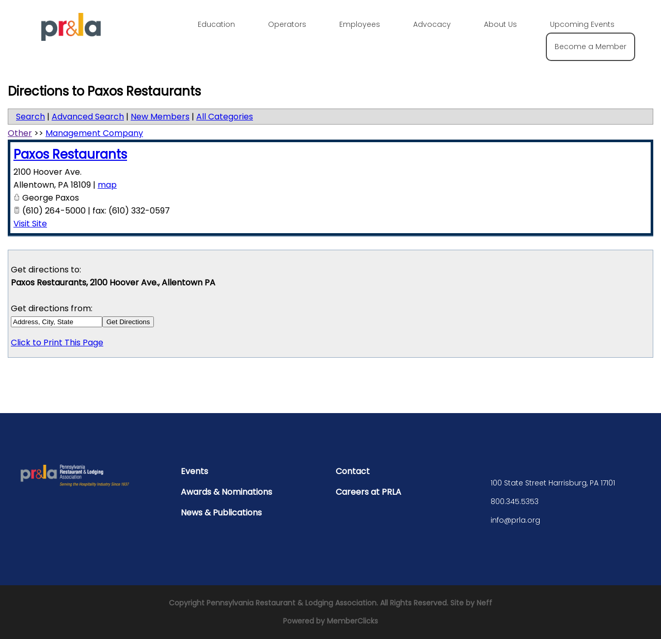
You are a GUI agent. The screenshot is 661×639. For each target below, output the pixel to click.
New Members (160, 117)
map (107, 185)
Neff (484, 603)
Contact (353, 471)
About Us (500, 24)
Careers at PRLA (368, 492)
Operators (287, 24)
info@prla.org (515, 520)
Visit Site (30, 224)
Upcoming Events (582, 24)
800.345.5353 (515, 501)
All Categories (224, 117)
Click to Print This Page (57, 342)
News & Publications (221, 513)
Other (20, 133)
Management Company (94, 133)
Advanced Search (88, 117)
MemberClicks (352, 621)
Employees (359, 24)
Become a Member (590, 46)
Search (30, 117)
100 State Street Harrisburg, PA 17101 (553, 483)
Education (216, 24)
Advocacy (432, 24)
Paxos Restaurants (70, 154)
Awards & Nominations (226, 492)
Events (194, 471)
